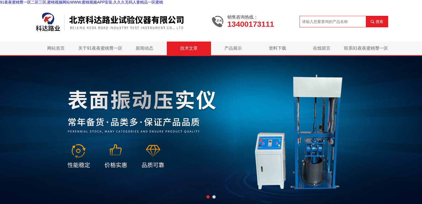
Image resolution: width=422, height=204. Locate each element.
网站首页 (56, 48)
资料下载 (277, 48)
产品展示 (233, 48)
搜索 (379, 21)
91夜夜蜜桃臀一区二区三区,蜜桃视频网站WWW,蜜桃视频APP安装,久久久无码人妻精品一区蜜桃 (81, 2)
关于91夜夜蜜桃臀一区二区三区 (100, 50)
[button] (208, 197)
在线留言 (321, 48)
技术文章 (189, 48)
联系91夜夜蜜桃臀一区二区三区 (366, 50)
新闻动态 (144, 48)
